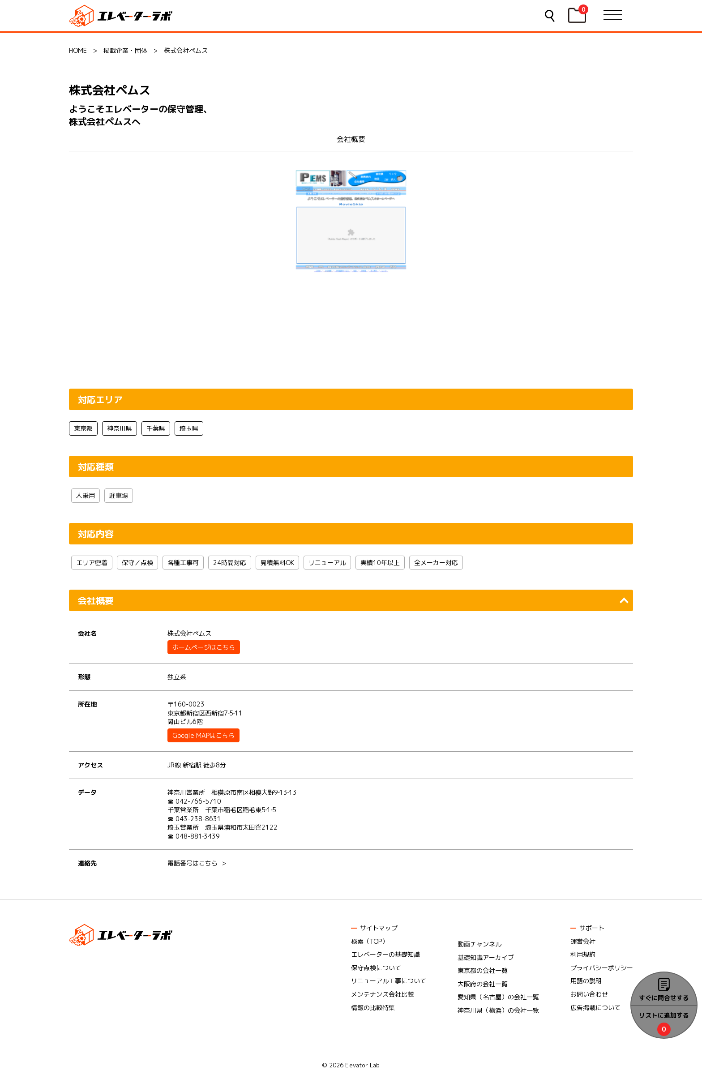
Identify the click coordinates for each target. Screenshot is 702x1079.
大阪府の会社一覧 (483, 984)
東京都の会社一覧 (483, 970)
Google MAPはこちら (203, 735)
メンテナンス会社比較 (382, 994)
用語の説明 (586, 980)
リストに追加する (664, 1015)
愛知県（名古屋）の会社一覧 (498, 997)
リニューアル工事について (388, 980)
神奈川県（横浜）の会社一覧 (498, 1010)
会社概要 (351, 139)
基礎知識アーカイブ (486, 957)
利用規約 (582, 954)
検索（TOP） (369, 941)
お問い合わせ (589, 994)
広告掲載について (595, 1007)
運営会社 (582, 941)
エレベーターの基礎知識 (385, 954)
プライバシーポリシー (601, 967)
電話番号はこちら (192, 863)
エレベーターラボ (122, 15)
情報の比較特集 (373, 1007)
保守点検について (376, 967)
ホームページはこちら (203, 647)
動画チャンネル (479, 944)
